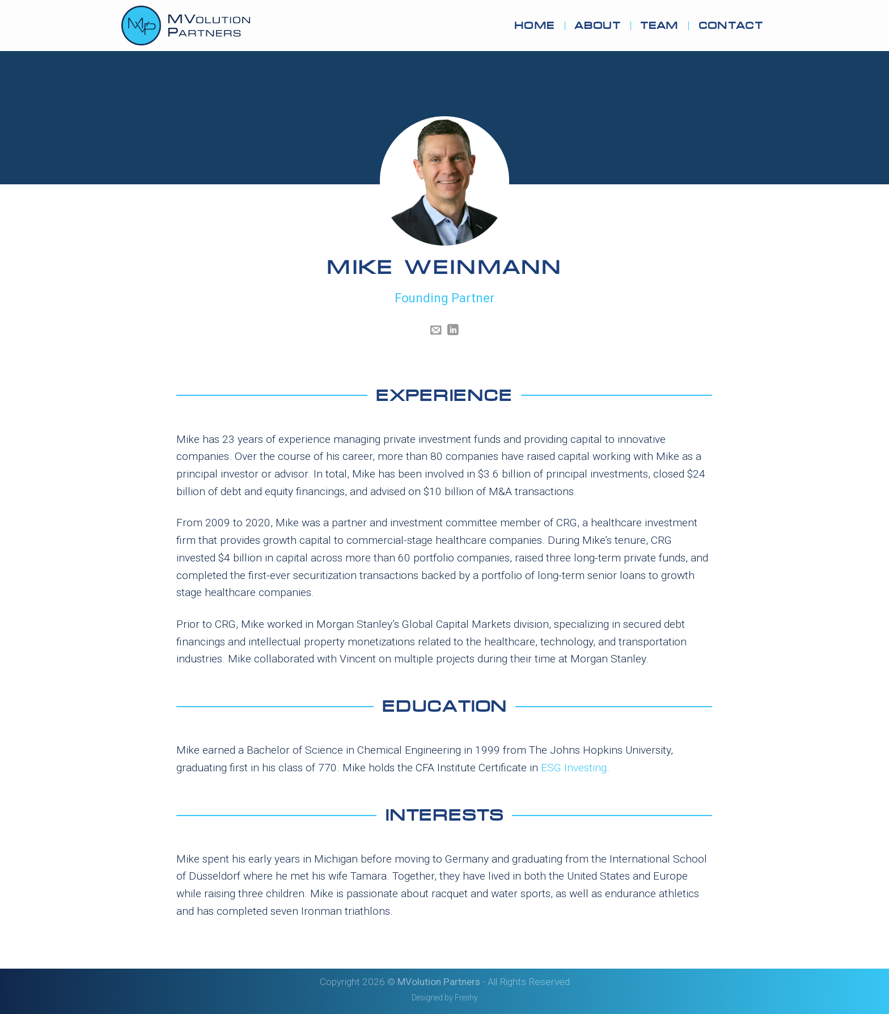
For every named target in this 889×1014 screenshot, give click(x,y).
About (597, 25)
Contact (730, 25)
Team (659, 25)
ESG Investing (574, 767)
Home (534, 25)
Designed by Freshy (445, 997)
